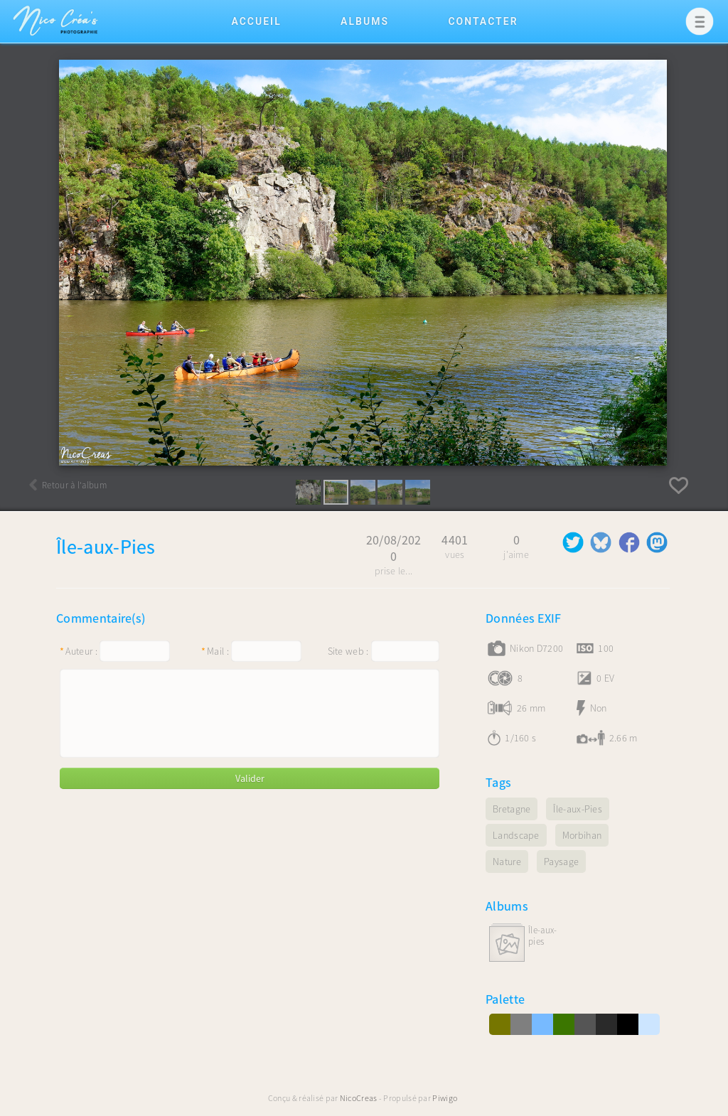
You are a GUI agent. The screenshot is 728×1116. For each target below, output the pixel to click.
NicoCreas (359, 1098)
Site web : (348, 651)
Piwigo (444, 1098)
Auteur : (78, 651)
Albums (365, 21)
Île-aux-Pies (542, 936)
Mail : (215, 651)
